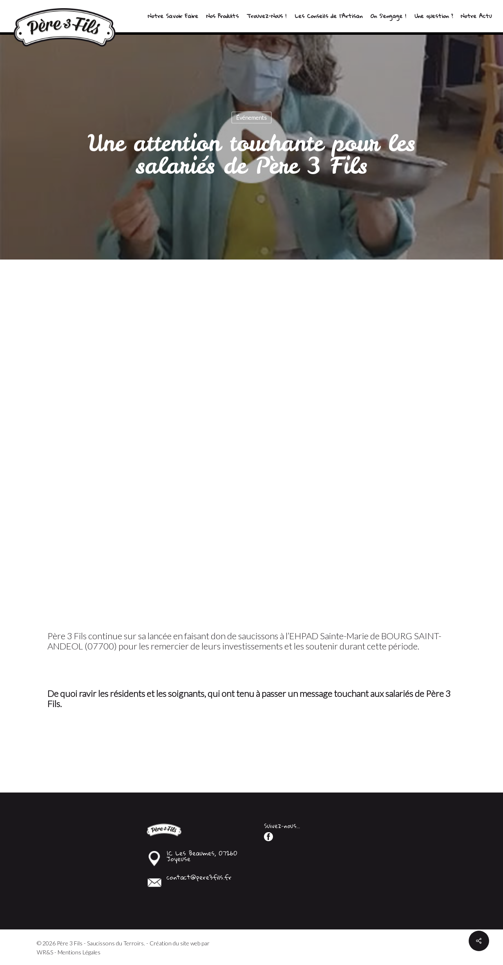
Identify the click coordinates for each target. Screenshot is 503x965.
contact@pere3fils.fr (199, 877)
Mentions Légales (79, 952)
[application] (251, 445)
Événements (251, 117)
